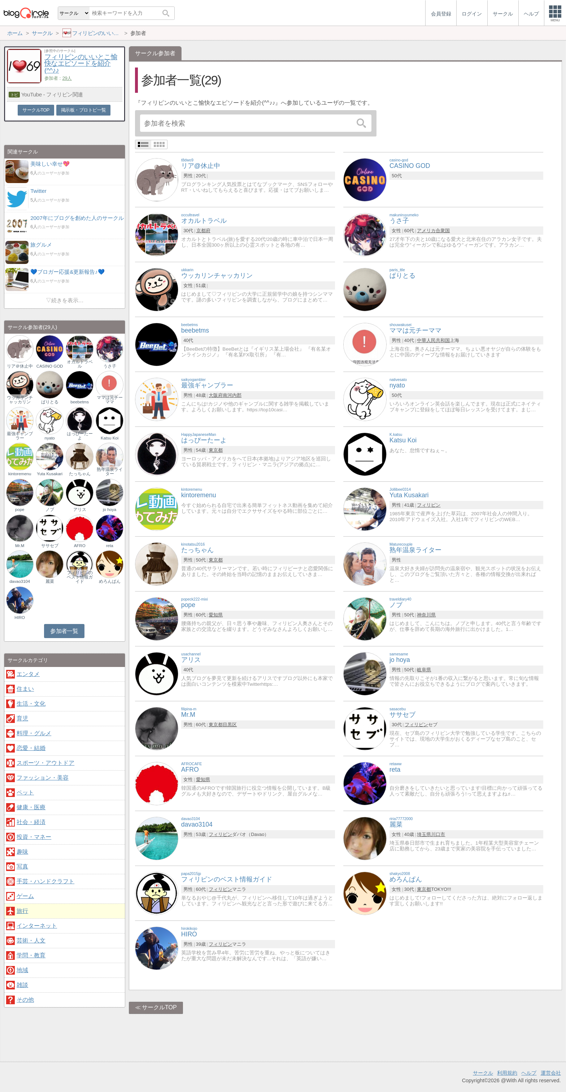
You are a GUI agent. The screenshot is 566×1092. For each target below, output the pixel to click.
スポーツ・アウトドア (45, 763)
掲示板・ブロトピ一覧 (83, 110)
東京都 (216, 450)
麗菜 (49, 581)
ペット (25, 792)
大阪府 (216, 395)
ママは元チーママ (110, 399)
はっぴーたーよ (80, 436)
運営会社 (551, 1073)
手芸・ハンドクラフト (45, 881)
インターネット (37, 926)
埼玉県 (424, 834)
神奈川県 (426, 615)
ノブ (49, 509)
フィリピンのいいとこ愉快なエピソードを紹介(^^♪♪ (80, 63)
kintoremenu (19, 474)
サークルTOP (159, 1007)
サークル (483, 1073)
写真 (22, 866)
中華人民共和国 (433, 340)
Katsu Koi (109, 438)
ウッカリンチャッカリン (20, 399)
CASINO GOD (49, 366)
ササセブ (49, 545)
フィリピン (428, 505)
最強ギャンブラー (20, 436)
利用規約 (507, 1073)
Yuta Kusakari (49, 474)
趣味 (22, 852)
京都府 (203, 230)
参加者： (57, 78)
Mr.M (20, 545)
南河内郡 (232, 395)
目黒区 (230, 724)
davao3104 (19, 581)
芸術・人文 (31, 940)
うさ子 (109, 366)
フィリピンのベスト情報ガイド (80, 577)
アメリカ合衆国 (433, 230)
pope (20, 509)
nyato (50, 438)
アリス (79, 509)
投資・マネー (34, 837)
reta (109, 545)
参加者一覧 (64, 631)
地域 (22, 970)
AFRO (80, 545)
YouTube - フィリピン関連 (52, 94)
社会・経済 (31, 822)
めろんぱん (110, 581)
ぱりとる (49, 402)
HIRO (19, 617)
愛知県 (216, 615)
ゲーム (25, 896)
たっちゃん (80, 474)
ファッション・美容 (43, 778)
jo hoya (109, 509)
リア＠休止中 (20, 366)
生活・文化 (31, 704)
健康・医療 (31, 807)
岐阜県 (424, 669)
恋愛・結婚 (31, 748)
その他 (25, 1000)
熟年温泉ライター (110, 471)
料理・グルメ (34, 733)
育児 (22, 718)
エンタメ (28, 674)
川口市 (438, 834)
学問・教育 (31, 955)
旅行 (22, 911)
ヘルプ (528, 1073)
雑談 (22, 985)
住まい (25, 689)
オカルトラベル (80, 364)
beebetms (79, 402)
